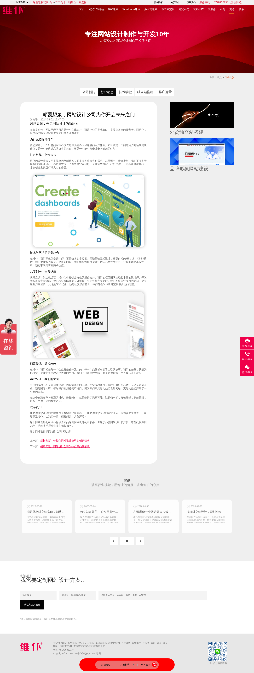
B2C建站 (113, 9)
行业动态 (229, 77)
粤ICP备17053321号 (63, 649)
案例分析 (158, 2)
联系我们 (191, 2)
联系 (241, 9)
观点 (231, 9)
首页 (81, 9)
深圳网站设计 (38, 422)
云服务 (212, 9)
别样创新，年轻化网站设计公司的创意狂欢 (65, 440)
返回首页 (105, 664)
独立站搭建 (145, 92)
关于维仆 (174, 2)
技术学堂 (125, 92)
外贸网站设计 (113, 422)
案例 (222, 9)
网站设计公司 (54, 431)
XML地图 (96, 653)
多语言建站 (150, 9)
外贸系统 (184, 9)
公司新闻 (88, 92)
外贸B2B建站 (96, 9)
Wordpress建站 (131, 9)
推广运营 (165, 92)
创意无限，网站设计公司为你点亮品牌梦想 (65, 446)
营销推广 (198, 9)
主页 (212, 77)
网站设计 (59, 123)
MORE (127, 541)
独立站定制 (168, 9)
